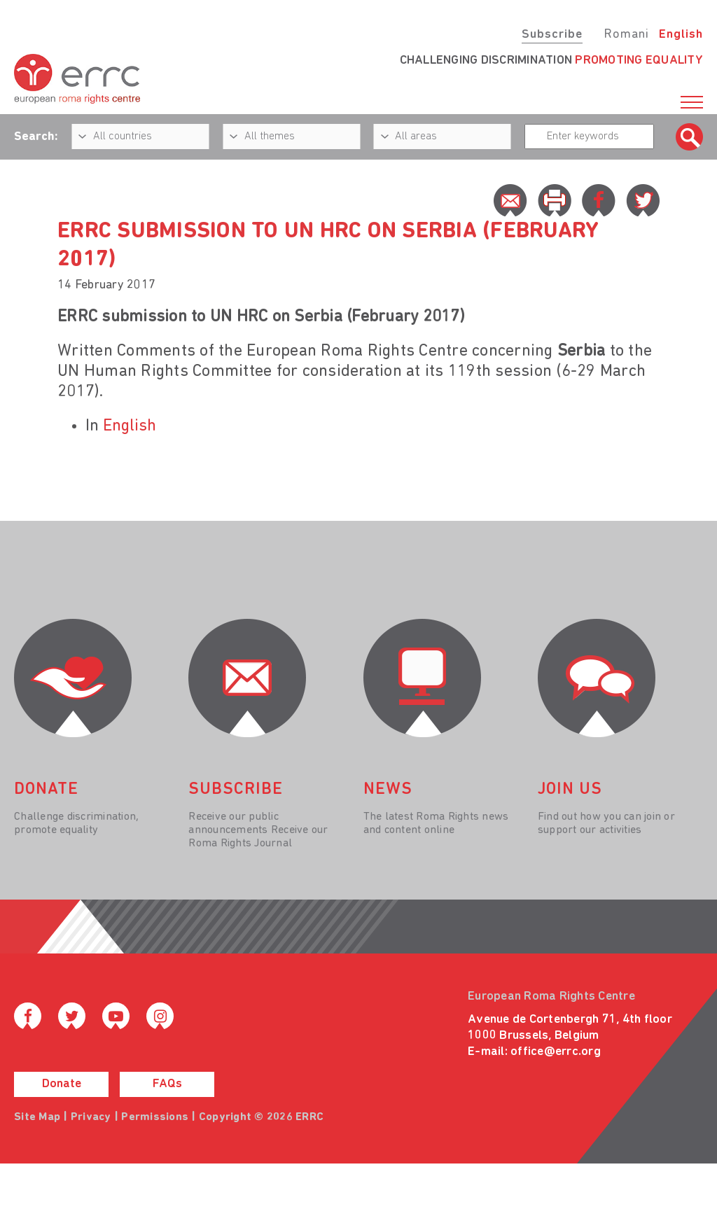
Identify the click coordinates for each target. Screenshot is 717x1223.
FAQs (167, 1084)
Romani (626, 34)
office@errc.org (555, 1051)
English (681, 34)
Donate (61, 1084)
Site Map (37, 1117)
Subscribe (552, 34)
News (387, 789)
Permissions (154, 1117)
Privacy (91, 1117)
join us (570, 789)
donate (46, 789)
